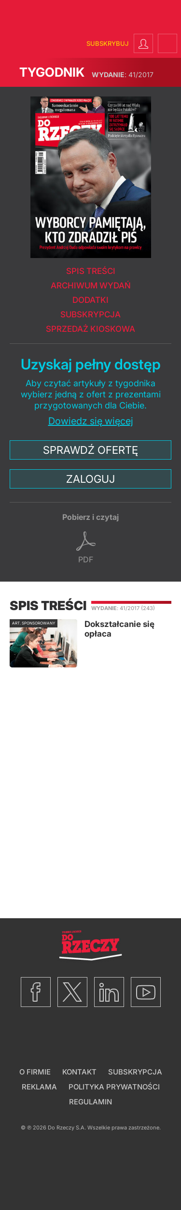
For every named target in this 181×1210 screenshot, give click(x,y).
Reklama (39, 1086)
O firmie (35, 1071)
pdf (85, 559)
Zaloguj (90, 479)
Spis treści (90, 271)
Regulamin (90, 1101)
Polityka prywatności (114, 1086)
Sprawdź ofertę (90, 450)
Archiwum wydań (91, 285)
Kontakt (79, 1071)
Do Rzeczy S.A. (67, 1127)
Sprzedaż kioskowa (90, 329)
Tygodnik (51, 72)
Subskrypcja (90, 314)
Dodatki (90, 300)
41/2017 (122, 74)
